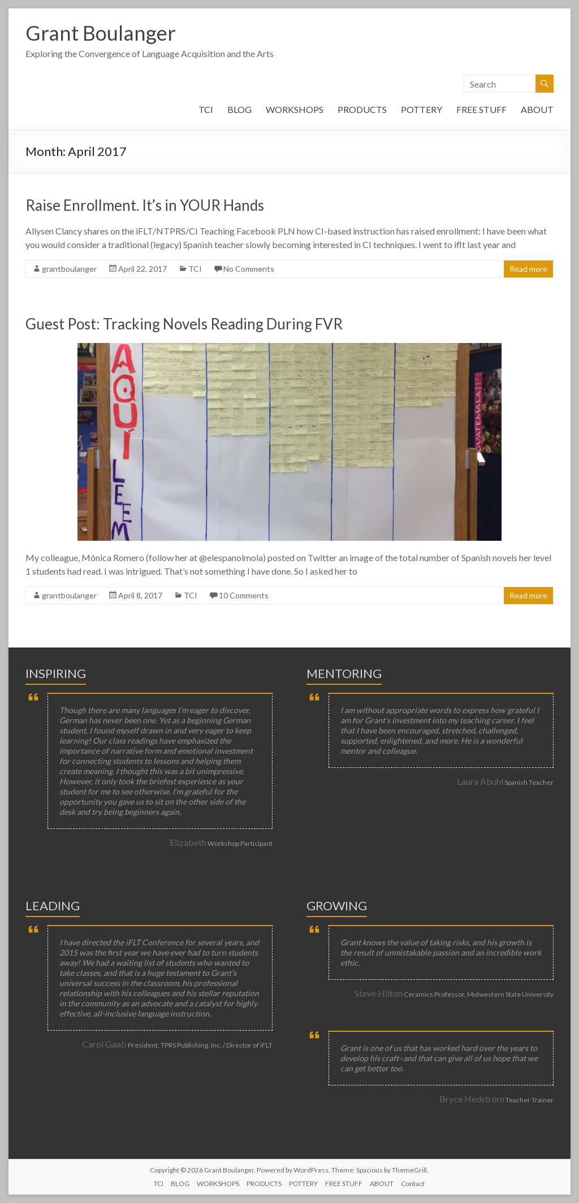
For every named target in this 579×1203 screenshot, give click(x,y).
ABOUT (537, 109)
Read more (528, 268)
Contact (413, 1183)
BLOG (239, 109)
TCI (205, 109)
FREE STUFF (481, 109)
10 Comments (244, 595)
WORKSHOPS (294, 109)
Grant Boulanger (100, 32)
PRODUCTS (362, 109)
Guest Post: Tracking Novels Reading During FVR (184, 324)
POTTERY (421, 109)
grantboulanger (69, 268)
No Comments (248, 268)
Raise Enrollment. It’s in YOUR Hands (144, 205)
